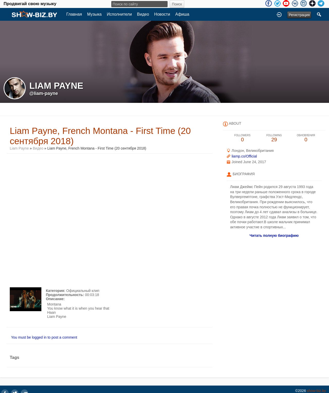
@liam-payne (43, 93)
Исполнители (119, 14)
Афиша (182, 14)
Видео (143, 14)
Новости (162, 14)
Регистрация (299, 15)
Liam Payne (20, 148)
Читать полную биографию (274, 235)
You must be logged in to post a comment (44, 337)
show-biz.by (316, 391)
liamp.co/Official (244, 156)
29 (274, 138)
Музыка (94, 14)
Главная (74, 14)
